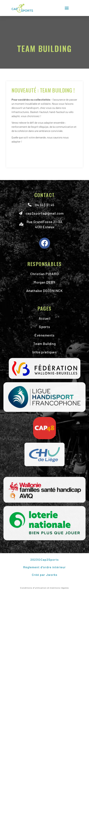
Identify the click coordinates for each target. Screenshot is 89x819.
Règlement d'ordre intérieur (44, 567)
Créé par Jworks (44, 575)
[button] (67, 8)
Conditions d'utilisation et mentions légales (44, 588)
